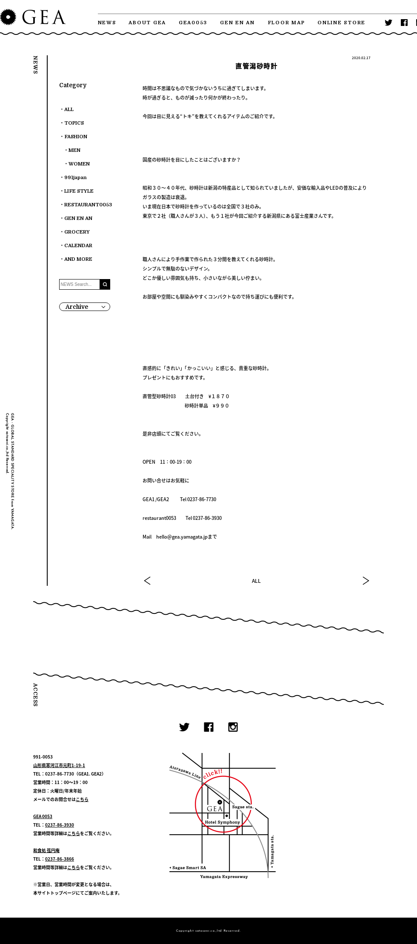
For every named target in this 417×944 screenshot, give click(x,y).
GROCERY (77, 232)
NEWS (107, 23)
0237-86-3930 (59, 824)
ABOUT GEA (147, 23)
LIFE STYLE (79, 191)
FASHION (75, 137)
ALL (256, 581)
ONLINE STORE (341, 23)
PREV (148, 581)
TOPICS (74, 123)
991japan (75, 177)
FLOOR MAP (286, 23)
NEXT (365, 581)
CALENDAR (78, 245)
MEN (74, 150)
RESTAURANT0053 (88, 205)
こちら (82, 799)
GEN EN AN (237, 23)
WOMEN (79, 164)
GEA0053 (193, 23)
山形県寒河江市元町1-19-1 (59, 765)
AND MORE (78, 259)
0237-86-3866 (59, 859)
